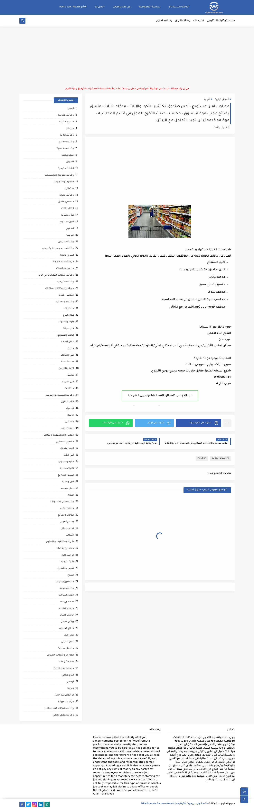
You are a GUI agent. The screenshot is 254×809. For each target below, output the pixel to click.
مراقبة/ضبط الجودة (63, 262)
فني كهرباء (68, 382)
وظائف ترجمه (67, 588)
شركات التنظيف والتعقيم (60, 542)
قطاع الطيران (66, 628)
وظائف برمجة (66, 195)
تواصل (70, 682)
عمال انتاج (68, 315)
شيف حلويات (67, 562)
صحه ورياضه (67, 602)
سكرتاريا (69, 188)
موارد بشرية (67, 215)
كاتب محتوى (67, 402)
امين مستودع (67, 222)
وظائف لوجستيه (65, 302)
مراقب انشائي (66, 608)
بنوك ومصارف (66, 322)
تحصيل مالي (67, 528)
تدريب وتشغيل (65, 568)
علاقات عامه (67, 428)
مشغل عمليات (66, 648)
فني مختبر (68, 455)
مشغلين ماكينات (64, 582)
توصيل (70, 408)
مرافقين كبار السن (64, 695)
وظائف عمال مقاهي (63, 715)
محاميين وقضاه (65, 548)
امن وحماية (68, 482)
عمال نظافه (67, 342)
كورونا (70, 688)
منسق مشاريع (66, 475)
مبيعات (70, 128)
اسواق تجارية (222, 99)
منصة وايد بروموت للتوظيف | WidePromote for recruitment (174, 804)
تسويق (70, 162)
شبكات (70, 535)
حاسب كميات (67, 615)
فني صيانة (68, 328)
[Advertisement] (127, 56)
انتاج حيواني (68, 675)
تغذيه (71, 495)
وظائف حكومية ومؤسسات (59, 175)
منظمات (69, 388)
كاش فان (69, 635)
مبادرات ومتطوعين (64, 668)
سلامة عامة (67, 362)
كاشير (70, 375)
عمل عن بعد (67, 488)
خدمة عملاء (68, 155)
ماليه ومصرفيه (66, 462)
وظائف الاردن (182, 20)
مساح (70, 575)
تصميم (70, 228)
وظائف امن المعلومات (62, 502)
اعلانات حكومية (66, 168)
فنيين (71, 348)
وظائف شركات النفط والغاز (59, 708)
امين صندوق (67, 448)
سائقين (70, 235)
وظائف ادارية (67, 135)
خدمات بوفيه (67, 508)
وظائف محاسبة (65, 148)
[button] (198, 423)
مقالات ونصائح (66, 515)
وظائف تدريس (66, 242)
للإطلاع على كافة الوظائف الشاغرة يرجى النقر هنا (160, 395)
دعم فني (69, 422)
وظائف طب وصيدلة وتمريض (58, 248)
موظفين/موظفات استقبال (59, 288)
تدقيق (70, 415)
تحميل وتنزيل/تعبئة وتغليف (58, 435)
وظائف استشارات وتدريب (60, 395)
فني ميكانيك (67, 355)
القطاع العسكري (65, 442)
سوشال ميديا (66, 295)
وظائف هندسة (66, 115)
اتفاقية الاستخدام (179, 7)
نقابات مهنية (67, 468)
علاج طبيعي (67, 642)
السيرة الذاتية (66, 122)
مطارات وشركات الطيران (60, 655)
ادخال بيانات (67, 208)
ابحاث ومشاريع (65, 335)
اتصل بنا (99, 7)
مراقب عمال (67, 555)
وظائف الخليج (164, 20)
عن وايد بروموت (121, 7)
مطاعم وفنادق (66, 202)
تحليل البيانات (66, 595)
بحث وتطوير (67, 522)
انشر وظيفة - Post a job (73, 7)
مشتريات (69, 308)
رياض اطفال (67, 622)
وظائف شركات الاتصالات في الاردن (55, 275)
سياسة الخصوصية (150, 7)
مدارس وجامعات (65, 268)
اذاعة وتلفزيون (66, 368)
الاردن (207, 99)
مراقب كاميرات (66, 702)
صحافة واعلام (66, 662)
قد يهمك (198, 20)
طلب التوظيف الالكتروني (221, 20)
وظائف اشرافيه (65, 282)
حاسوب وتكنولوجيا (64, 182)
